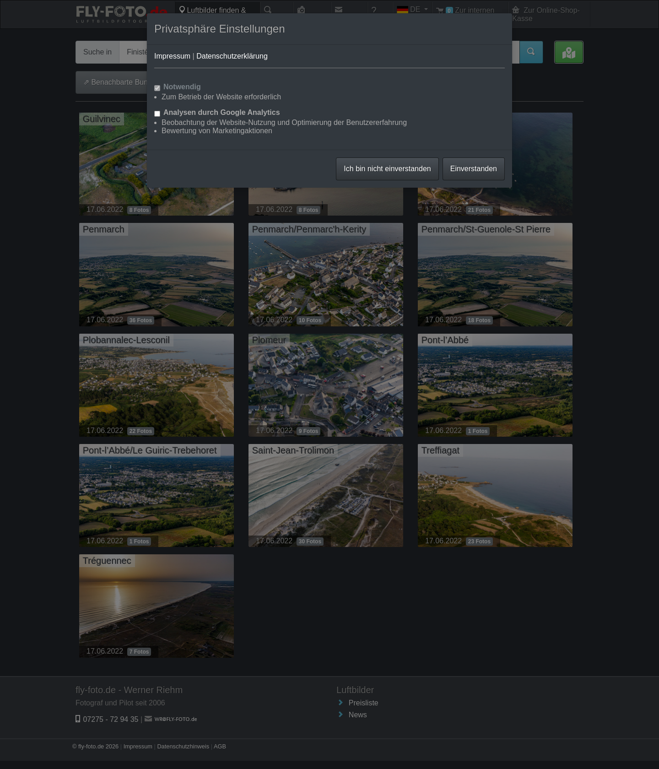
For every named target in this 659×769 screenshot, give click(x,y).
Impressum (172, 56)
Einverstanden (473, 169)
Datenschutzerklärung (232, 56)
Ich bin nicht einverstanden (387, 169)
